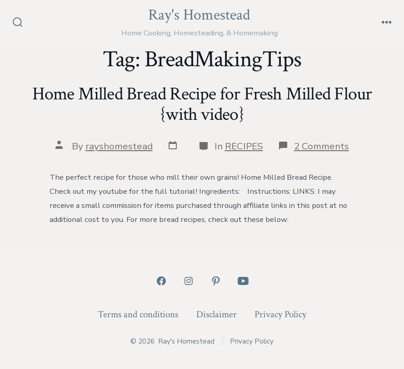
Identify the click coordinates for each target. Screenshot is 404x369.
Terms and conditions (138, 314)
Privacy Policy (280, 314)
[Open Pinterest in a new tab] (216, 281)
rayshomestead (119, 146)
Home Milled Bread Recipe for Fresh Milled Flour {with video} (202, 104)
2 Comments (321, 146)
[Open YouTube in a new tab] (243, 281)
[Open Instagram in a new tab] (188, 281)
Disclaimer (216, 314)
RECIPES (244, 146)
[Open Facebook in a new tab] (161, 281)
